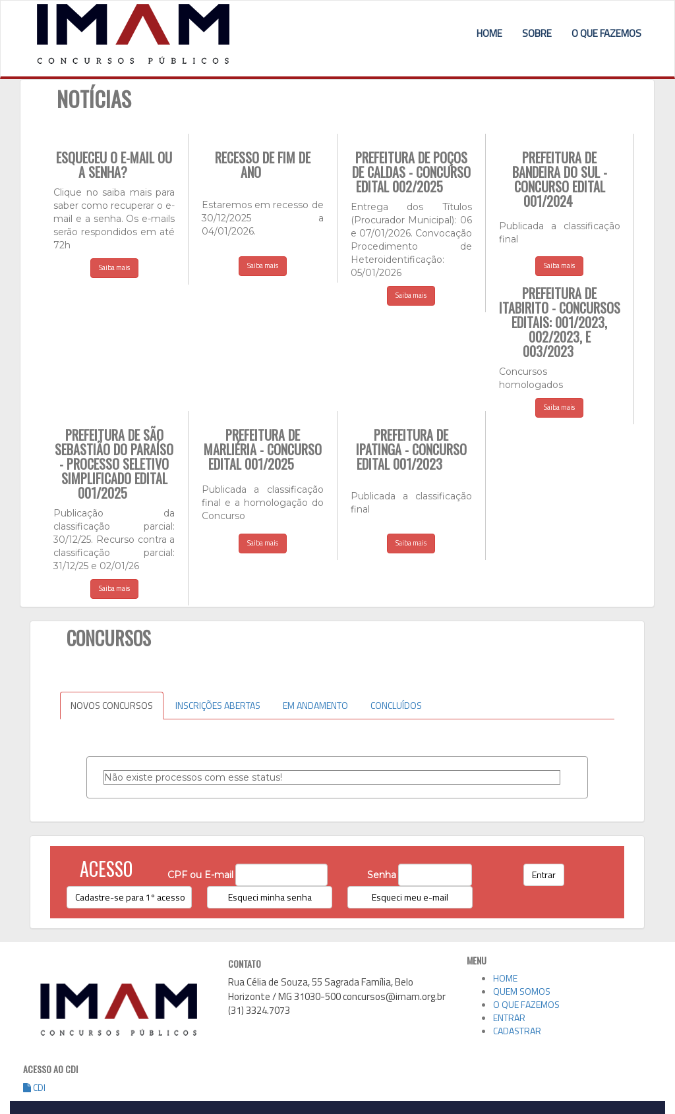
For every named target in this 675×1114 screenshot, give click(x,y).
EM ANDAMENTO (315, 705)
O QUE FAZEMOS (606, 33)
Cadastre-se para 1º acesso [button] (130, 897)
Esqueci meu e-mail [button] (410, 897)
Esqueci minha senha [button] (270, 897)
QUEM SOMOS (521, 991)
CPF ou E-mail (200, 875)
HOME (489, 33)
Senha (381, 875)
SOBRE (537, 33)
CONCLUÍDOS (396, 705)
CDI (34, 1087)
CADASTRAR (517, 1031)
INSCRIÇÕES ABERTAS (217, 705)
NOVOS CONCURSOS (112, 705)
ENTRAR (509, 1017)
